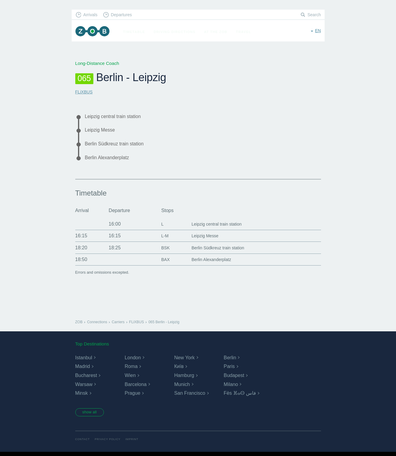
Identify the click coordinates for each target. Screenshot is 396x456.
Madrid (82, 369)
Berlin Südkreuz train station (118, 146)
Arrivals (91, 15)
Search (313, 15)
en (317, 31)
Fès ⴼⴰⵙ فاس (240, 396)
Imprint (135, 443)
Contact (83, 443)
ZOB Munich (94, 32)
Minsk (81, 396)
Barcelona (135, 387)
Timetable (137, 32)
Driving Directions (177, 32)
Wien (130, 378)
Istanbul (83, 360)
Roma (131, 369)
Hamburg (184, 378)
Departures (124, 15)
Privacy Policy (110, 443)
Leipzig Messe (102, 131)
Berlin (230, 360)
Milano (231, 387)
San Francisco (189, 396)
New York (184, 360)
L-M (159, 239)
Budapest (234, 378)
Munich (182, 387)
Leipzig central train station (116, 117)
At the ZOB (218, 32)
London (133, 360)
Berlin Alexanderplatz (110, 160)
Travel (246, 32)
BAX (160, 262)
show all (91, 415)
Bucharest (86, 378)
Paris (229, 369)
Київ (178, 369)
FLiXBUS (84, 91)
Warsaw (83, 387)
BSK (160, 250)
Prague (132, 396)
